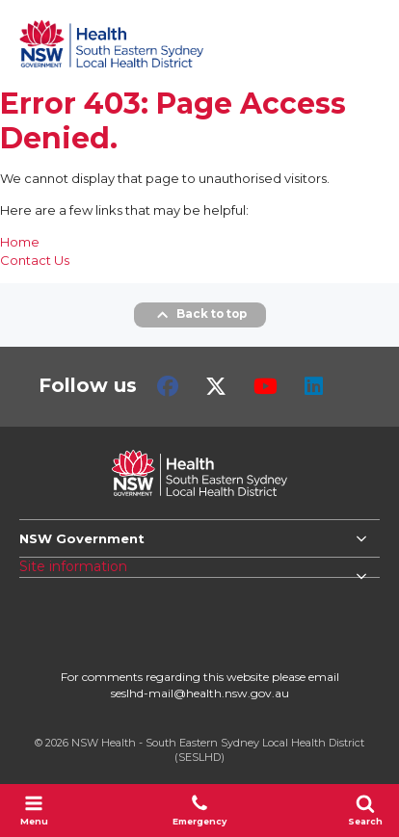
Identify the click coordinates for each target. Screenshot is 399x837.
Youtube (265, 386)
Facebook (167, 386)
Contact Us (34, 260)
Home (20, 241)
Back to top (200, 315)
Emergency (199, 810)
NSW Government (82, 538)
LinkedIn (314, 386)
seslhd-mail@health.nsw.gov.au (200, 693)
